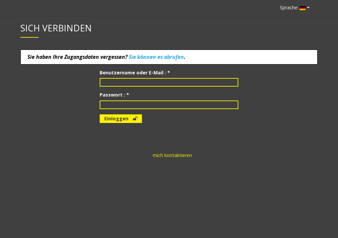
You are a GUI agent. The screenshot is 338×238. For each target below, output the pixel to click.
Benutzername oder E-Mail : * (135, 72)
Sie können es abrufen (156, 56)
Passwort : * (114, 95)
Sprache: (293, 7)
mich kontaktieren (172, 155)
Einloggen (120, 118)
